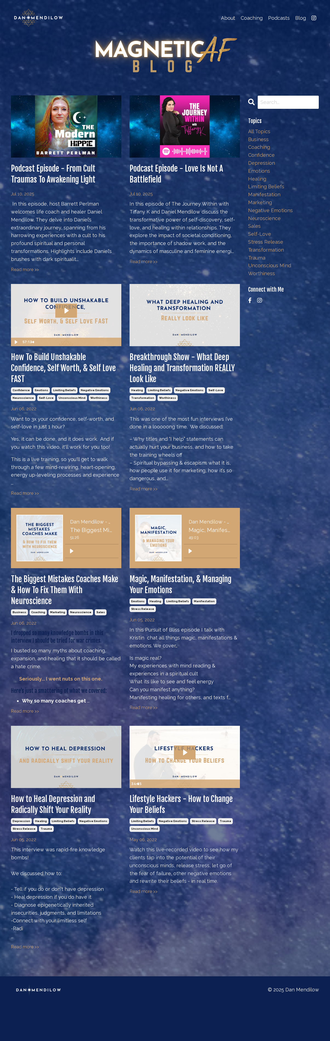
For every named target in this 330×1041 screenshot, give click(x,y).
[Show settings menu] (106, 347)
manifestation (204, 630)
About (228, 18)
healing (137, 418)
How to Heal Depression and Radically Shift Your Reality (64, 839)
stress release (142, 638)
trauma (46, 866)
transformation (142, 425)
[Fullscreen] (116, 347)
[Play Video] (16, 347)
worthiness (98, 412)
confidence (21, 404)
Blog (300, 18)
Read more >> (25, 275)
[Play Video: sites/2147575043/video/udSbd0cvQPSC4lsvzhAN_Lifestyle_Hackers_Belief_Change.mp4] (185, 785)
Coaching (252, 18)
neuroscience (23, 412)
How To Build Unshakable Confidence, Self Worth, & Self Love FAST (60, 378)
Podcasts (279, 18)
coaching (38, 644)
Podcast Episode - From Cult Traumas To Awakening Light (65, 177)
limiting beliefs (64, 404)
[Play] (71, 574)
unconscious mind (72, 412)
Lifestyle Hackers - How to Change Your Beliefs (179, 839)
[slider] (61, 347)
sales (100, 644)
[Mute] (95, 347)
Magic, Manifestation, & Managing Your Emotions (177, 611)
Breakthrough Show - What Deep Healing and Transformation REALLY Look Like (183, 385)
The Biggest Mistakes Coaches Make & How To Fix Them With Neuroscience (62, 618)
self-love (46, 412)
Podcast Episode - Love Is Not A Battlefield (177, 177)
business (19, 644)
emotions (41, 404)
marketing (57, 644)
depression (21, 858)
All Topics (259, 131)
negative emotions (95, 404)
